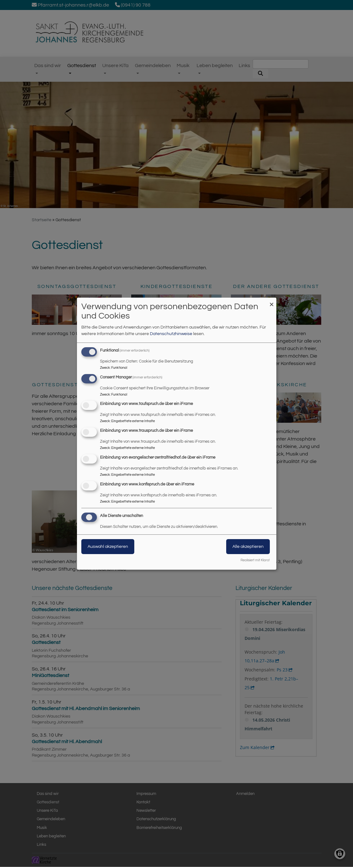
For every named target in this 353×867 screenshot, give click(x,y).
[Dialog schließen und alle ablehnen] (271, 301)
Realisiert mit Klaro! (255, 560)
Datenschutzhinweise (171, 334)
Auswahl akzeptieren (108, 546)
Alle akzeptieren (248, 546)
